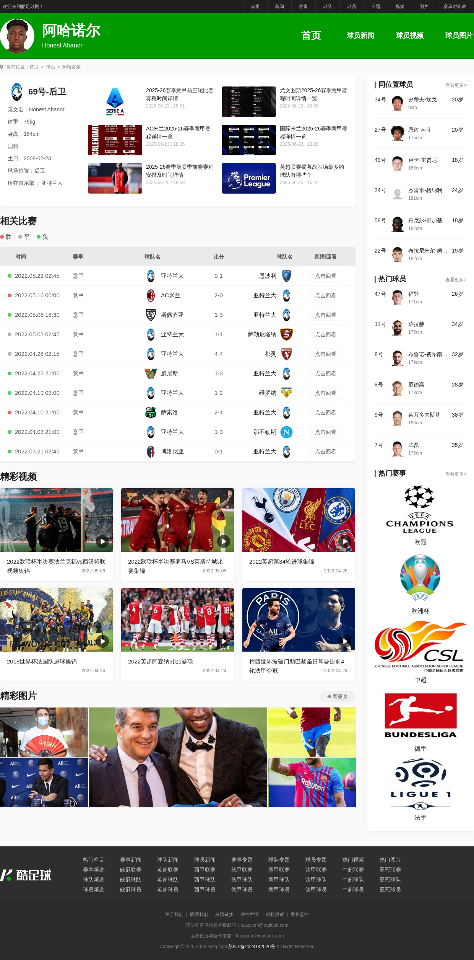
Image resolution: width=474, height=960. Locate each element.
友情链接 (224, 914)
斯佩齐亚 (164, 314)
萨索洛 (161, 412)
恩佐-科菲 (420, 130)
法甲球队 (316, 880)
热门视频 (353, 860)
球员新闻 (360, 35)
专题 (375, 6)
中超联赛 (353, 870)
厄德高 (416, 384)
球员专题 (316, 860)
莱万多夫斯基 (424, 415)
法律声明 (249, 914)
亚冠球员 (390, 890)
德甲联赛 (242, 870)
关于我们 (174, 914)
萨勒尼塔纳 (270, 334)
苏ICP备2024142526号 (251, 946)
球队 (327, 6)
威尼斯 (161, 373)
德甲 (420, 748)
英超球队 (168, 880)
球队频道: (94, 880)
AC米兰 (162, 295)
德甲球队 (242, 880)
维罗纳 (276, 393)
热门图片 (390, 860)
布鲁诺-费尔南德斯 (430, 354)
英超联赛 (168, 870)
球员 (351, 6)
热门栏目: (94, 860)
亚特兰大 (164, 275)
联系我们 (199, 914)
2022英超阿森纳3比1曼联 (160, 661)
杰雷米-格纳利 (425, 190)
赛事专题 (242, 860)
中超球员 (353, 890)
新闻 (279, 6)
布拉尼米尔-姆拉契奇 (430, 251)
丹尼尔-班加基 (425, 220)
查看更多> (455, 85)
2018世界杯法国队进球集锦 (42, 661)
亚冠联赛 (390, 870)
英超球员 (168, 890)
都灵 (279, 353)
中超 (420, 679)
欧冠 (420, 542)
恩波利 (276, 275)
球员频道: (94, 890)
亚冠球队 (390, 880)
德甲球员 (242, 890)
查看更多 (337, 697)
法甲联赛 (316, 870)
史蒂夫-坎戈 (422, 99)
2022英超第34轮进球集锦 (281, 561)
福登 (413, 294)
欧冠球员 (130, 890)
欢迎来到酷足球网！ (23, 6)
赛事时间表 (454, 6)
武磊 (413, 445)
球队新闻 (168, 860)
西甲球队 (205, 880)
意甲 (78, 275)
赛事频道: (94, 870)
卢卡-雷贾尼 (422, 160)
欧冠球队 (130, 880)
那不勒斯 (273, 432)
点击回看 (325, 276)
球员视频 (410, 35)
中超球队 (353, 880)
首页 (255, 6)
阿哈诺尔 (71, 67)
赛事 (303, 6)
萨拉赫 (416, 324)
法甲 (420, 817)
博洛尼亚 (164, 451)
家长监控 (300, 914)
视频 (399, 6)
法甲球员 (316, 890)
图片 (424, 6)
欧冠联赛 (130, 870)
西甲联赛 (205, 870)
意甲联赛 (279, 870)
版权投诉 (275, 914)
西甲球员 (205, 890)
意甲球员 (279, 890)
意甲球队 (279, 880)
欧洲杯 (420, 611)
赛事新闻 (130, 860)
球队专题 (279, 860)
